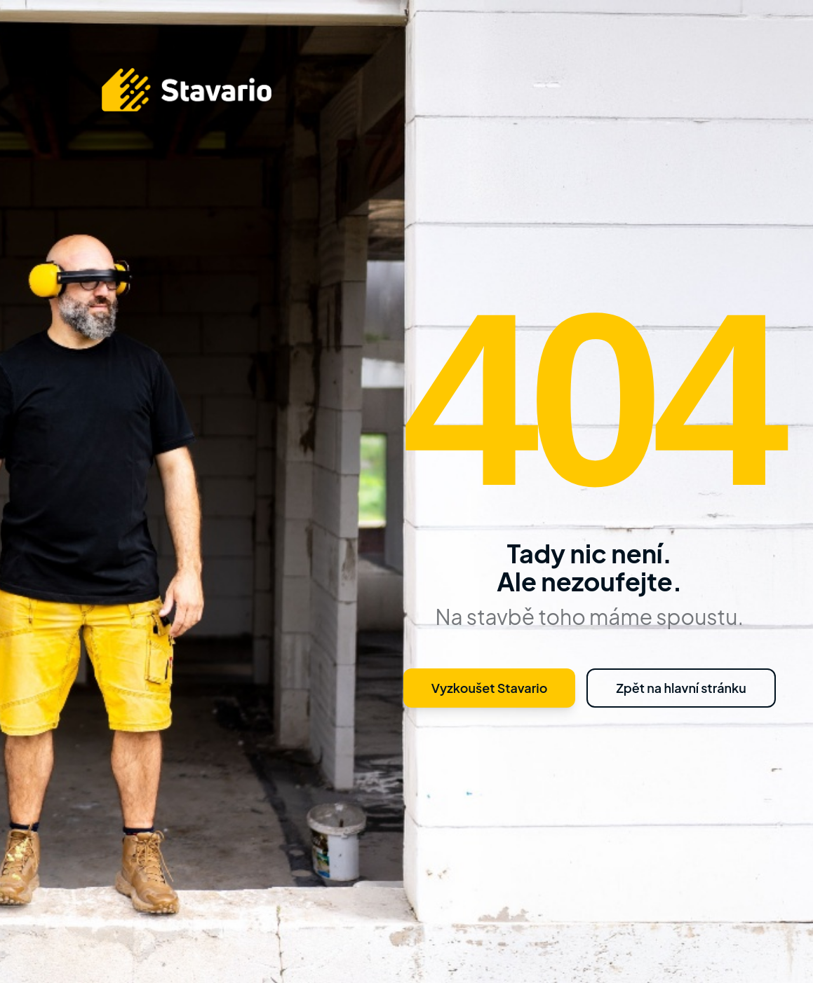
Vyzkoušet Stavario (489, 688)
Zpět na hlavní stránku (681, 688)
